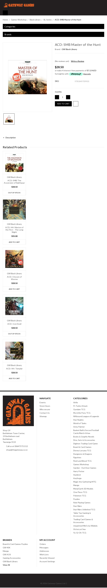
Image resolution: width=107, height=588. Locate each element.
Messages (44, 548)
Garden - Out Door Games (84, 468)
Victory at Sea (79, 529)
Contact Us (45, 413)
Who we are (45, 410)
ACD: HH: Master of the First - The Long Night (14, 229)
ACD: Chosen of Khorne (14, 278)
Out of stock (14, 193)
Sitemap (43, 417)
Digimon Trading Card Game (85, 444)
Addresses (44, 551)
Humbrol (77, 475)
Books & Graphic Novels (83, 437)
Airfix (75, 403)
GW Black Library (10, 562)
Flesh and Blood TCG (82, 461)
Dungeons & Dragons (82, 454)
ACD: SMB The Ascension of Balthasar (14, 181)
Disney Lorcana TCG (82, 451)
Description (12, 137)
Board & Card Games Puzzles (15, 544)
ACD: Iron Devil (14, 324)
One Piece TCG (80, 492)
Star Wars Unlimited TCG (84, 510)
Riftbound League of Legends (86, 417)
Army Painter (79, 427)
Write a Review (77, 61)
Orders (43, 544)
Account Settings (47, 562)
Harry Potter (78, 472)
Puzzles (76, 499)
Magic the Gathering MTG (84, 482)
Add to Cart (14, 242)
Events (43, 403)
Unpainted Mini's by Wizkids (85, 526)
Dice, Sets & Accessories (84, 440)
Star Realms (78, 420)
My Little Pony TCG (81, 413)
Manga (76, 485)
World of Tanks (79, 423)
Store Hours (45, 406)
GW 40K (6, 548)
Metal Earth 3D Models (83, 489)
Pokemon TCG (79, 496)
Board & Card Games (82, 447)
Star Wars (77, 506)
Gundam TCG (79, 410)
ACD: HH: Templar (14, 369)
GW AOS (7, 555)
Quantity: (58, 92)
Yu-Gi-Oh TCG (79, 533)
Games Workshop (81, 465)
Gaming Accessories (12, 558)
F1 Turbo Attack (80, 406)
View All (6, 565)
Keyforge (77, 478)
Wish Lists (44, 555)
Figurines (77, 458)
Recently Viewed (47, 558)
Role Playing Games (81, 503)
